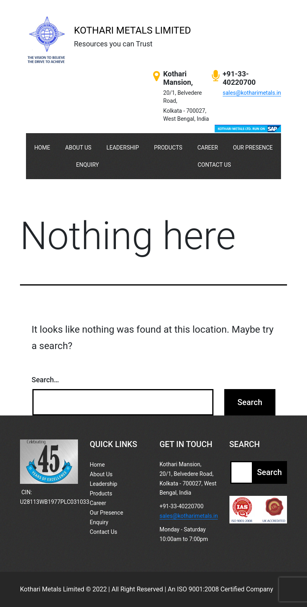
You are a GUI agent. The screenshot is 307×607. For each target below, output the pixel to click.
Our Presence (253, 147)
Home (42, 147)
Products (168, 147)
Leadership (122, 147)
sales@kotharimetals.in (252, 93)
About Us (78, 147)
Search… (45, 379)
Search (269, 472)
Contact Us (214, 165)
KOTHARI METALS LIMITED (132, 30)
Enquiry (87, 165)
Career (207, 147)
